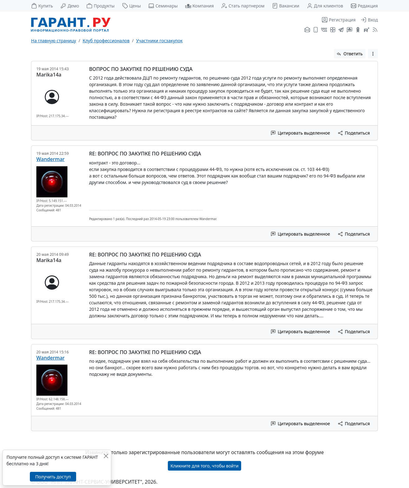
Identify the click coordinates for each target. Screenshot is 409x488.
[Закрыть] (105, 456)
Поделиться (354, 133)
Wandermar (50, 159)
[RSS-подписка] (374, 30)
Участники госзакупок (159, 41)
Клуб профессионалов (106, 41)
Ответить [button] (350, 54)
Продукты (100, 6)
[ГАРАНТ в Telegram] (341, 30)
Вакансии (285, 6)
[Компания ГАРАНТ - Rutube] (366, 30)
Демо (69, 6)
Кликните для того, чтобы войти (205, 466)
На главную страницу (53, 41)
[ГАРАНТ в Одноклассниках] (358, 30)
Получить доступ (53, 477)
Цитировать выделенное (300, 133)
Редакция (364, 6)
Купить (42, 6)
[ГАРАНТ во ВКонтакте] (324, 30)
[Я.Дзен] (333, 30)
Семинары (163, 6)
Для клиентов (325, 6)
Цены (131, 6)
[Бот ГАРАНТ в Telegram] (349, 30)
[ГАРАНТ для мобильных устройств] (315, 30)
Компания (199, 6)
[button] (373, 53)
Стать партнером (242, 6)
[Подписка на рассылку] (307, 30)
